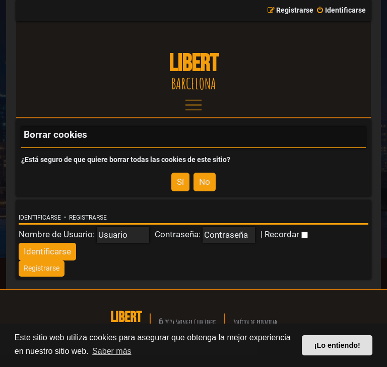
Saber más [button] (111, 351)
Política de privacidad (255, 322)
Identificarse (40, 217)
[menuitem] (341, 11)
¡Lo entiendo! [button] (337, 345)
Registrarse (88, 217)
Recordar (286, 234)
